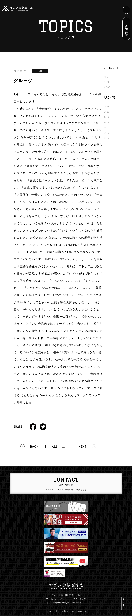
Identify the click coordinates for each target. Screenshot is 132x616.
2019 (106, 117)
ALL (55, 446)
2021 (106, 106)
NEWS (107, 87)
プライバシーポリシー (56, 599)
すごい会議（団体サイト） (66, 595)
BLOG (107, 82)
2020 (106, 112)
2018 (106, 122)
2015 (106, 138)
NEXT (82, 446)
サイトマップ (79, 599)
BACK (34, 446)
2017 (106, 127)
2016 (106, 133)
